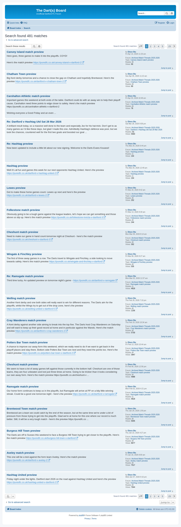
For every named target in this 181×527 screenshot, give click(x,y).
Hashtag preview (137, 152)
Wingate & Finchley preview (141, 262)
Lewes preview (136, 196)
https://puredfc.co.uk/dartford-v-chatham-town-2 (39, 81)
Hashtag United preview (140, 483)
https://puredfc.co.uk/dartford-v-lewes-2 (26, 195)
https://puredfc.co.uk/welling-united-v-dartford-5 (31, 308)
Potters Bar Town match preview (143, 350)
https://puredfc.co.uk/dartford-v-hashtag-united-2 (31, 173)
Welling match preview (139, 306)
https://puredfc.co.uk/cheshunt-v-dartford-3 (28, 239)
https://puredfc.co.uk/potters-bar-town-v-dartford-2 (47, 353)
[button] (140, 46)
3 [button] (154, 46)
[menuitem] (23, 23)
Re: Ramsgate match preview (25, 276)
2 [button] (150, 46)
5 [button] (162, 46)
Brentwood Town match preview (143, 417)
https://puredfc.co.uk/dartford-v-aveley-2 (27, 460)
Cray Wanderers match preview (143, 328)
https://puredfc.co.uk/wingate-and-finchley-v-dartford (75, 261)
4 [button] (158, 46)
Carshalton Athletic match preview (144, 104)
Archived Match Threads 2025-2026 (146, 58)
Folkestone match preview (141, 218)
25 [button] (169, 46)
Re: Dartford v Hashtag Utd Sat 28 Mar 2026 (34, 121)
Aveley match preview (139, 461)
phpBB (81, 515)
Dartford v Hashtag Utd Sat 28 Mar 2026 (146, 130)
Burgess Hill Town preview (141, 439)
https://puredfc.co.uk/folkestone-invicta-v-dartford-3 (77, 217)
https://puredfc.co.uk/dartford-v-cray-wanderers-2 (40, 331)
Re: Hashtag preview (20, 143)
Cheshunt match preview (140, 240)
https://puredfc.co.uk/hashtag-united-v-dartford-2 (31, 482)
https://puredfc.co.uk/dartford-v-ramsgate (94, 280)
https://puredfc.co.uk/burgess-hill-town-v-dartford (50, 438)
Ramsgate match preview (141, 284)
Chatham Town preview (140, 82)
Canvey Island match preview (142, 60)
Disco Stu (132, 52)
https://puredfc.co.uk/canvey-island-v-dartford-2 (57, 62)
